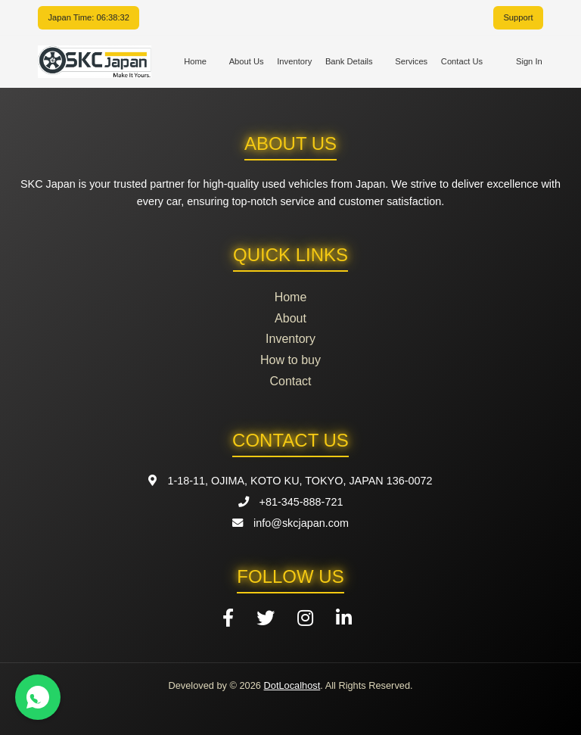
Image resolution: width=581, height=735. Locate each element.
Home (195, 61)
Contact (290, 381)
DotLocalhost (292, 685)
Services (411, 61)
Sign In (529, 61)
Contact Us (462, 61)
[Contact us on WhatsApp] (38, 697)
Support (518, 17)
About (290, 318)
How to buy (290, 359)
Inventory (294, 61)
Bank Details (349, 61)
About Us (246, 61)
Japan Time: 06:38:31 (88, 17)
